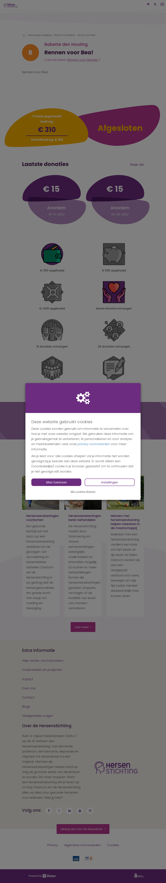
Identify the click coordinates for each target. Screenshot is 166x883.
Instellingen (109, 482)
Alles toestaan (56, 482)
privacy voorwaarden (93, 444)
